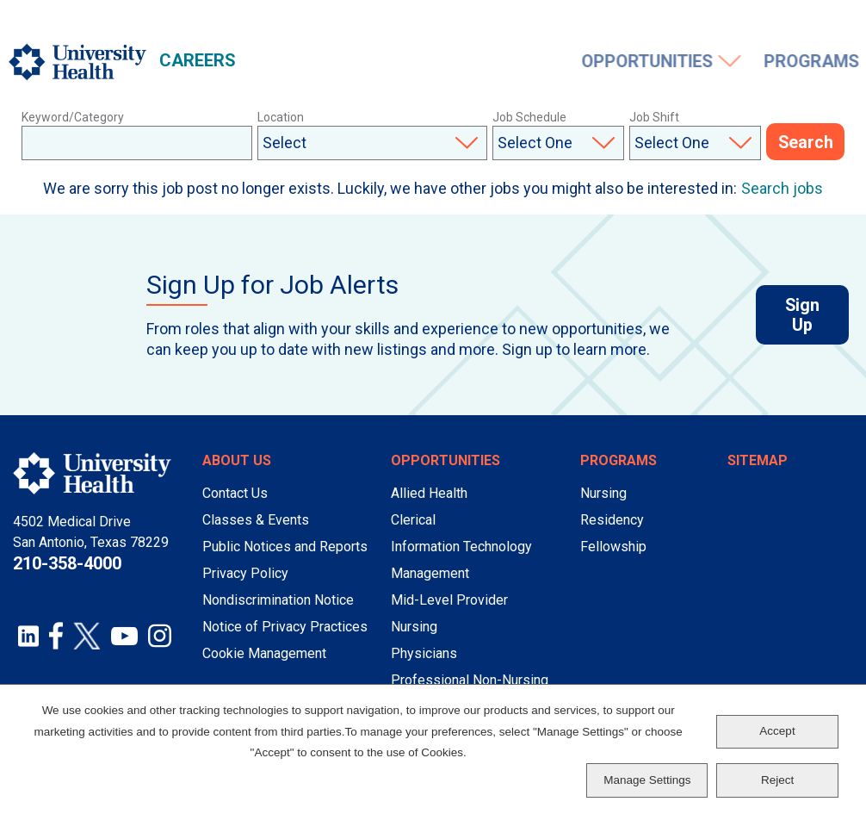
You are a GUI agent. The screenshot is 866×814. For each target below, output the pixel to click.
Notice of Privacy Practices (285, 626)
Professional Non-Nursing (469, 680)
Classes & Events (255, 520)
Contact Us (235, 493)
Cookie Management (264, 653)
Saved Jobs (758, 23)
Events (754, 62)
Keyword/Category (73, 117)
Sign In (839, 23)
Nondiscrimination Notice (278, 600)
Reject (777, 780)
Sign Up (817, 316)
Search (805, 143)
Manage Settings (646, 780)
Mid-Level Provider (449, 600)
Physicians (424, 653)
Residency (612, 520)
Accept (777, 730)
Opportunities (320, 62)
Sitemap (757, 460)
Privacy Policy (245, 573)
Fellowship (613, 546)
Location (280, 117)
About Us (236, 460)
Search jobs (782, 188)
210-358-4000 (67, 563)
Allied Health (429, 493)
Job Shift (654, 117)
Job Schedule (529, 117)
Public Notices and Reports (285, 546)
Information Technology (461, 546)
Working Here (611, 62)
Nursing (414, 626)
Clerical (413, 520)
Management (430, 573)
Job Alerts (664, 23)
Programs (482, 62)
